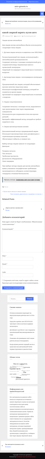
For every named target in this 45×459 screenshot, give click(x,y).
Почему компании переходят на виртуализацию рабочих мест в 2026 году (22, 315)
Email (4, 264)
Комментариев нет (30, 36)
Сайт (4, 272)
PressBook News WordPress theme (26, 457)
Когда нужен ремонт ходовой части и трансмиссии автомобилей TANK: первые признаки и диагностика (22, 346)
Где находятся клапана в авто (15, 444)
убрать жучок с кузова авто (14, 208)
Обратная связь (33, 1)
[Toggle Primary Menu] (42, 14)
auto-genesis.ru (21, 6)
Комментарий (8, 229)
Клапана (9, 447)
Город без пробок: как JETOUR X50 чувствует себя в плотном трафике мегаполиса (21, 323)
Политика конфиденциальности (16, 1)
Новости (8, 23)
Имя (4, 256)
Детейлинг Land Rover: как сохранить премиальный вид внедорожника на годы (22, 332)
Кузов (6, 187)
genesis (18, 36)
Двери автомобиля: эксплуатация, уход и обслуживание (24, 21)
